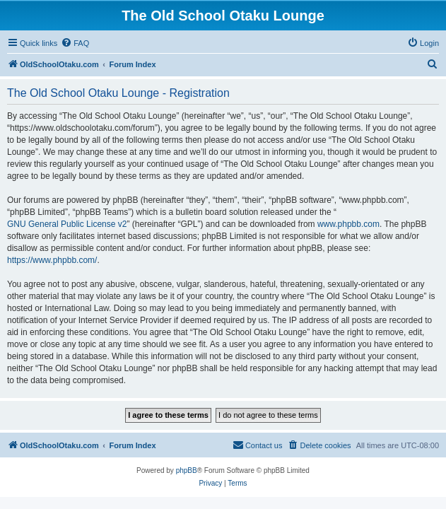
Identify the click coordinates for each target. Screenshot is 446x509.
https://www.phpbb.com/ (52, 260)
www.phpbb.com (348, 224)
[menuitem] (75, 43)
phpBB (186, 470)
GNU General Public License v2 (67, 224)
